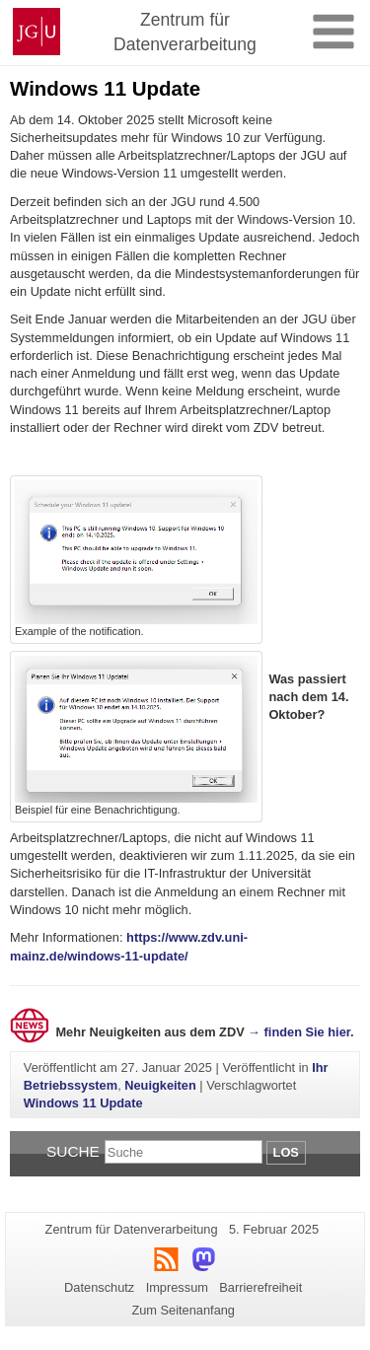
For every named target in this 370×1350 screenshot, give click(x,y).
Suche (73, 1151)
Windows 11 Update (83, 1103)
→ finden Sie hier (299, 1032)
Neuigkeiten (160, 1085)
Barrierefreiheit (260, 1287)
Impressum (177, 1287)
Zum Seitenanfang (183, 1310)
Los (286, 1152)
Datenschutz (99, 1287)
